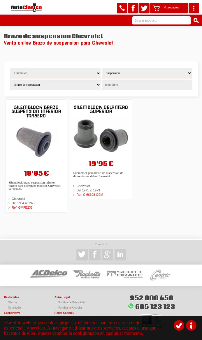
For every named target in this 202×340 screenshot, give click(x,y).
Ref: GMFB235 (22, 207)
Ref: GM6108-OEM (89, 194)
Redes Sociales (64, 312)
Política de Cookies (70, 307)
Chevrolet (18, 198)
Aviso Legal (62, 297)
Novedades (15, 307)
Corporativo (12, 312)
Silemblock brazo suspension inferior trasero (36, 111)
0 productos (171, 7)
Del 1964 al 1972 (23, 203)
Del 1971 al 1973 (88, 190)
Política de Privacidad (72, 302)
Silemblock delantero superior (101, 109)
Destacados (11, 297)
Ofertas (12, 302)
